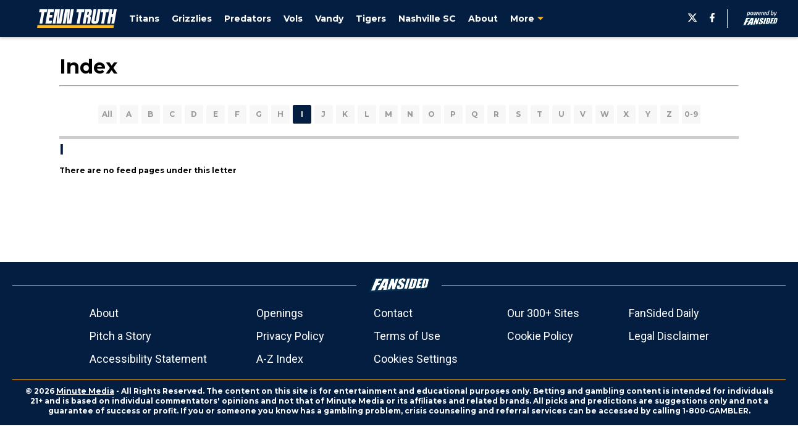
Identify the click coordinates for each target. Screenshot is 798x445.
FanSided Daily (664, 313)
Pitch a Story (120, 335)
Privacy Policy (290, 335)
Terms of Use (407, 335)
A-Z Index (279, 358)
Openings (279, 313)
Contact (393, 313)
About (104, 313)
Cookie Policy (540, 335)
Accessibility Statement (148, 358)
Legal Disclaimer (669, 335)
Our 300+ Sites (543, 313)
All (107, 114)
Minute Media (85, 391)
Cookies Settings (416, 358)
